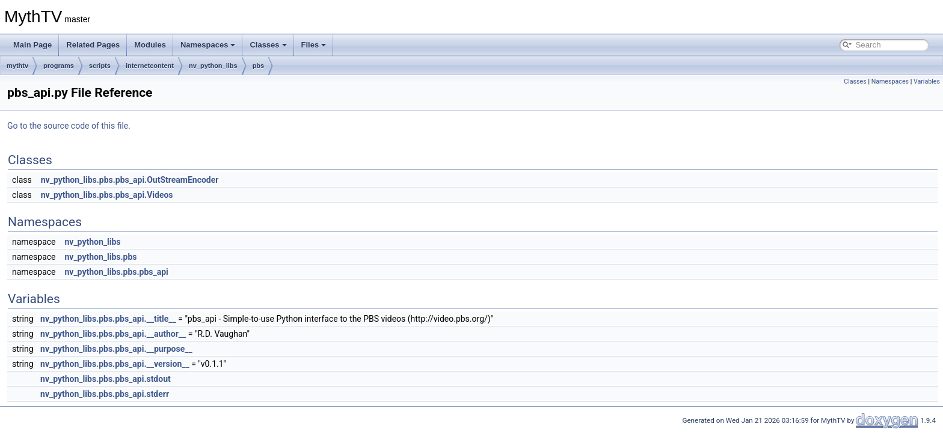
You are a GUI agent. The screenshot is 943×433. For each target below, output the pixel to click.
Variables (927, 81)
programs (58, 65)
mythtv (17, 65)
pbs (259, 65)
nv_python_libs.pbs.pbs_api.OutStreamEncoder (130, 180)
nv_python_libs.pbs (100, 257)
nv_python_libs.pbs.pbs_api (116, 272)
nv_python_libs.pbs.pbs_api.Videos (107, 195)
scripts (100, 65)
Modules (150, 44)
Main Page (32, 44)
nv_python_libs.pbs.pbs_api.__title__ (108, 319)
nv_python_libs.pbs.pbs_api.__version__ (114, 364)
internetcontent (150, 65)
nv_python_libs (213, 65)
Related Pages (93, 44)
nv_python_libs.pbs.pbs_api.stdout (105, 379)
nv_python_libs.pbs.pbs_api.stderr (104, 394)
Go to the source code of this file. (69, 126)
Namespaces (208, 44)
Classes (268, 44)
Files (314, 44)
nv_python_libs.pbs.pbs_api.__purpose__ (116, 349)
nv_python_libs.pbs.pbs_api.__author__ (113, 334)
